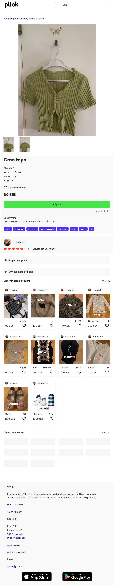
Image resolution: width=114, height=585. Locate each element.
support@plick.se (16, 537)
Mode (24, 18)
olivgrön (32, 229)
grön (74, 229)
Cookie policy (14, 511)
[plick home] (11, 5)
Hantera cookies (16, 504)
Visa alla (106, 281)
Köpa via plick (17, 260)
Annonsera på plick (17, 552)
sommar (63, 229)
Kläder (32, 18)
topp (83, 229)
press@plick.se (15, 566)
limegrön (19, 229)
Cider (14, 176)
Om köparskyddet (20, 272)
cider (7, 229)
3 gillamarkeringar (17, 187)
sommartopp (47, 229)
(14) (26, 248)
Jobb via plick (14, 544)
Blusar (41, 18)
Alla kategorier (11, 18)
